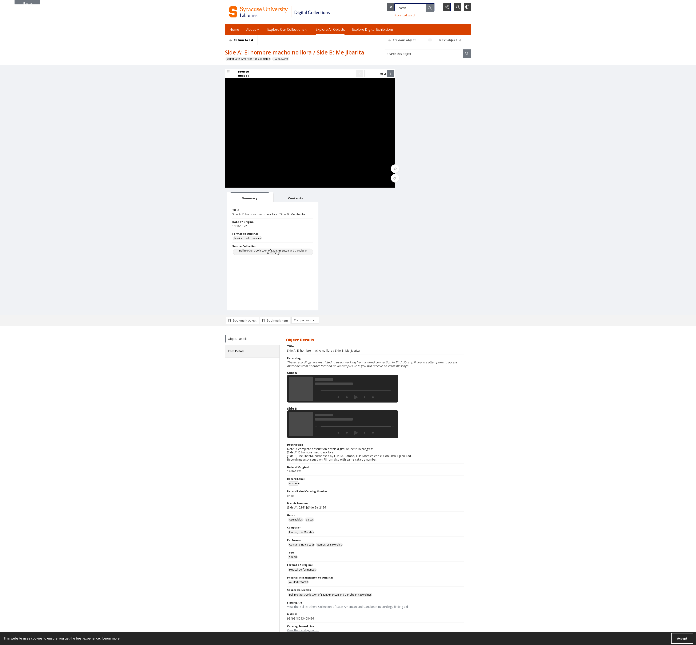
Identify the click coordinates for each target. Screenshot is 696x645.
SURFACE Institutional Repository (244, 627)
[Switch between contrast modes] (467, 7)
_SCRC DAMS (281, 59)
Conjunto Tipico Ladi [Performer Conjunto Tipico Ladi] (301, 422)
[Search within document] (467, 53)
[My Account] (457, 7)
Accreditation (401, 602)
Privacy (397, 587)
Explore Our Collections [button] (288, 29)
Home (234, 29)
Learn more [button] (111, 638)
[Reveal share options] (446, 7)
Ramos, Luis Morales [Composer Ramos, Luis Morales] (301, 409)
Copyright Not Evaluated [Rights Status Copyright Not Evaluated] (303, 520)
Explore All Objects (330, 29)
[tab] (411, 74)
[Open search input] (435, 7)
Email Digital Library (236, 599)
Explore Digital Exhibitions (373, 29)
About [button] (253, 29)
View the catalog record (303, 508)
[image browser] (240, 74)
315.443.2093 (233, 587)
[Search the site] (404, 7)
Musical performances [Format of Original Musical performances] (412, 119)
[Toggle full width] (389, 169)
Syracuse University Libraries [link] (245, 577)
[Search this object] (424, 53)
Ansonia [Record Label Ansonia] (294, 361)
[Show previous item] (353, 74)
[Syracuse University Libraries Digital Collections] (291, 11)
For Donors (400, 607)
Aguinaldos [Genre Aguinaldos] (296, 397)
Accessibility (400, 592)
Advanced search (396, 15)
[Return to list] (243, 40)
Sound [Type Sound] (293, 434)
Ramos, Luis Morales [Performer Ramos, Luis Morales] (329, 422)
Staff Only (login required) (408, 620)
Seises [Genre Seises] (310, 397)
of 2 (377, 74)
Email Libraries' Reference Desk (243, 610)
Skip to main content (27, 2)
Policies (397, 582)
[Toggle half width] (389, 178)
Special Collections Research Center (246, 622)
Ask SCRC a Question (237, 605)
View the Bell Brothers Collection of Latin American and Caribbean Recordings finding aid (347, 484)
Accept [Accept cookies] (682, 638)
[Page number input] (365, 74)
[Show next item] (384, 74)
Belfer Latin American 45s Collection (248, 59)
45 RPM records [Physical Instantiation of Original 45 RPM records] (298, 459)
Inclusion (398, 597)
